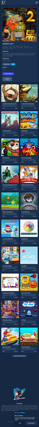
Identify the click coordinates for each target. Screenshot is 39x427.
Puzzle (10, 46)
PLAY (4, 108)
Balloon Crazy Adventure (8, 211)
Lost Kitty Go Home (7, 130)
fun (28, 46)
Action (35, 108)
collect (11, 47)
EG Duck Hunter (6, 157)
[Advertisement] (19, 371)
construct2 (20, 47)
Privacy (12, 421)
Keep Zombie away (25, 211)
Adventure (5, 46)
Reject (20, 423)
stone (11, 48)
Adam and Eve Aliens (25, 293)
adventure (26, 47)
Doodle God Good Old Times (27, 184)
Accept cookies (31, 423)
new (8, 48)
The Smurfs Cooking (7, 266)
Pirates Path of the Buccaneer (27, 103)
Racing (16, 108)
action (4, 48)
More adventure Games (19, 356)
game (25, 46)
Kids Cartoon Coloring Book (8, 293)
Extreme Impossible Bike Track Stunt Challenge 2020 (14, 184)
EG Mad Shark (24, 130)
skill (31, 47)
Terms (8, 421)
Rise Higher (23, 266)
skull (15, 47)
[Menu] (37, 2)
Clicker (35, 351)
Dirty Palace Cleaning (7, 320)
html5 (21, 46)
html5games (5, 47)
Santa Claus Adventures (8, 238)
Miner (17, 46)
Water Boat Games (7, 347)
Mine (14, 46)
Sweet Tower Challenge (26, 157)
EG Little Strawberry (25, 347)
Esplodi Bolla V (24, 238)
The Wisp (23, 320)
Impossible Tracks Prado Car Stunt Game (11, 103)
